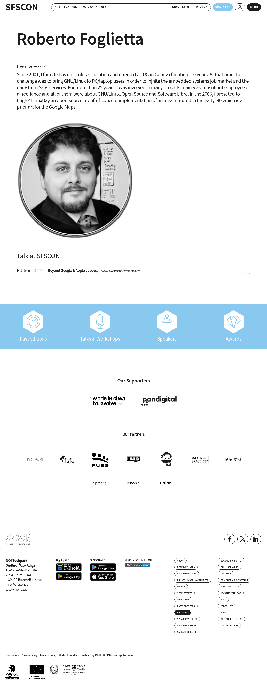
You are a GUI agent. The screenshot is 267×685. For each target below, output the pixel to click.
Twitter (242, 538)
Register (220, 7)
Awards (234, 326)
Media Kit (227, 605)
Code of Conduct (68, 654)
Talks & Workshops (100, 326)
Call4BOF (226, 573)
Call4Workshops (186, 573)
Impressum (12, 654)
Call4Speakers (229, 566)
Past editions (33, 326)
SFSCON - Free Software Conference (22, 7)
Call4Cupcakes (229, 625)
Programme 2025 (230, 586)
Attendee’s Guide (231, 618)
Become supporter (231, 560)
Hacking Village (231, 592)
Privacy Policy (29, 654)
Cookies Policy (48, 654)
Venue (224, 612)
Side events (184, 592)
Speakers (167, 326)
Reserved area (186, 566)
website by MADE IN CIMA (97, 654)
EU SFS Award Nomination (192, 579)
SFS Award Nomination (234, 579)
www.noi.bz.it (16, 588)
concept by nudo (123, 654)
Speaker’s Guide (187, 618)
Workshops (183, 599)
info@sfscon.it (17, 583)
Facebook (229, 538)
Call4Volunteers (187, 625)
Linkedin (255, 538)
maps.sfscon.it (186, 631)
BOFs (223, 599)
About (180, 560)
